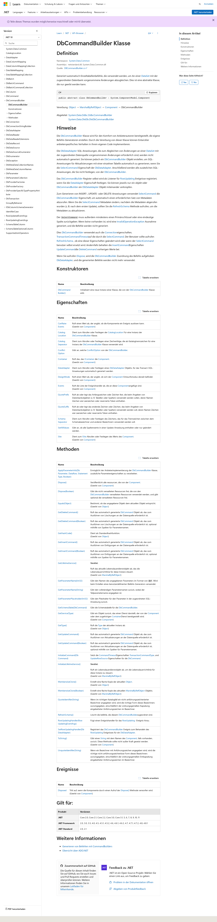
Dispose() (62, 482)
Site (59, 436)
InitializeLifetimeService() (69, 664)
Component (111, 107)
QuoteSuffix (63, 406)
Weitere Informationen (191, 66)
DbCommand (127, 512)
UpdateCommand (66, 249)
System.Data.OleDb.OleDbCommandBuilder (91, 119)
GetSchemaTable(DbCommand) (72, 607)
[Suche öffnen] (200, 4)
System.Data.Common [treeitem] (16, 48)
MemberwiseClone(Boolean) (71, 690)
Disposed (62, 790)
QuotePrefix (63, 394)
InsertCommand (120, 245)
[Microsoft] (6, 4)
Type (100, 625)
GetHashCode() (65, 533)
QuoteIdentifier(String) (68, 699)
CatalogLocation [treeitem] (13, 53)
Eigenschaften (187, 50)
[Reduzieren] (37, 31)
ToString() (62, 738)
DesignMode (64, 376)
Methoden (185, 54)
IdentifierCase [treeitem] (12, 211)
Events (61, 385)
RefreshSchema (121, 206)
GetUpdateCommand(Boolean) (72, 643)
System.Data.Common (79, 60)
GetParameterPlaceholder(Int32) (73, 598)
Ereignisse (185, 58)
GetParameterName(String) (70, 589)
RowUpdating (127, 178)
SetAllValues (63, 427)
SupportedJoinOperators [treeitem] (17, 232)
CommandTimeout (78, 236)
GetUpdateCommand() (68, 634)
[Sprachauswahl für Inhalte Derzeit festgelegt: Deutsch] (10, 917)
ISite (84, 436)
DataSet (145, 75)
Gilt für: (184, 62)
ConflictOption (94, 350)
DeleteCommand (88, 249)
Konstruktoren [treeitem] (15, 109)
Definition (185, 38)
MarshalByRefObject (90, 107)
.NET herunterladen (203, 12)
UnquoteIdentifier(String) (69, 750)
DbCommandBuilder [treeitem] (17, 104)
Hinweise (185, 42)
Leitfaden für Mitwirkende (71, 888)
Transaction (63, 236)
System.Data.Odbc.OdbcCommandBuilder (90, 115)
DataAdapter (77, 182)
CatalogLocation (115, 332)
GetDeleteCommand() (68, 512)
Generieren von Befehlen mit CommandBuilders (87, 846)
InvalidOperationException (130, 221)
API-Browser (78, 33)
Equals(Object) (64, 503)
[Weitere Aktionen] (157, 33)
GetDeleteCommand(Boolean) (71, 521)
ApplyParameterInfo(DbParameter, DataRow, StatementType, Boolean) (73, 473)
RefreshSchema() (65, 714)
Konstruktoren (187, 46)
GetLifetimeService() (67, 563)
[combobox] (22, 37)
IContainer (89, 359)
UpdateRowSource (99, 658)
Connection (111, 232)
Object (72, 107)
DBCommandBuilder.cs (74, 68)
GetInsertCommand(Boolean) (71, 551)
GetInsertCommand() (67, 542)
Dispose (81, 255)
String (103, 738)
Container (62, 359)
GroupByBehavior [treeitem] (14, 202)
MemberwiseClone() (67, 681)
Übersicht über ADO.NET (75, 850)
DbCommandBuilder (71, 135)
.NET (67, 33)
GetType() (62, 625)
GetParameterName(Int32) (70, 580)
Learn (59, 33)
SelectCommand (69, 167)
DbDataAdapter (69, 150)
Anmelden (208, 3)
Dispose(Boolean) (66, 491)
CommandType (147, 655)
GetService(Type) (65, 613)
